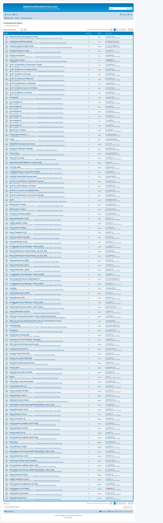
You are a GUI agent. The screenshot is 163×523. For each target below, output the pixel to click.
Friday (12, 139)
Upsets (12, 377)
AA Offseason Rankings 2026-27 (21, 41)
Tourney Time (14, 367)
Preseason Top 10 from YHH (20, 353)
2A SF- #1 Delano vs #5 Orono (20, 74)
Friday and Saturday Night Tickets (22, 46)
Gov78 (13, 145)
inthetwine (14, 229)
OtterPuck (14, 494)
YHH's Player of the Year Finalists (21, 381)
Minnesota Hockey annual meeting (22, 363)
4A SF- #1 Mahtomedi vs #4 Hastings (23, 83)
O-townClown (15, 206)
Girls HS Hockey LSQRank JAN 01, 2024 (24, 465)
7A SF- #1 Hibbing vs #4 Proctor (21, 92)
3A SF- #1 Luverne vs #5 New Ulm (22, 79)
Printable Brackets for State (19, 51)
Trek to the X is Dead (17, 158)
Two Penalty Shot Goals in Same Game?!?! (25, 279)
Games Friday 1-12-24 (17, 432)
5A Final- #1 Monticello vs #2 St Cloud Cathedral (27, 195)
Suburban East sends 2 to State (21, 372)
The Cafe (39, 322)
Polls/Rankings (15, 325)
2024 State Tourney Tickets (19, 400)
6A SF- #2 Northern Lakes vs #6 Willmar (24, 88)
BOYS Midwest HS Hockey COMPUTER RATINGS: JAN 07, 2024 (32, 451)
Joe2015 (13, 52)
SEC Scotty (14, 38)
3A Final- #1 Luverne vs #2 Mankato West (24, 190)
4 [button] (122, 30)
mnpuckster (14, 99)
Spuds (12, 200)
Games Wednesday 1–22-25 (19, 269)
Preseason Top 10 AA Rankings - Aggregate (25, 339)
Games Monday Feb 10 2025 (20, 237)
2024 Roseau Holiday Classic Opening (23, 460)
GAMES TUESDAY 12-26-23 (19, 479)
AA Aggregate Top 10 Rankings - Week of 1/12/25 (27, 274)
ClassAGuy (17, 66)
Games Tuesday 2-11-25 (18, 232)
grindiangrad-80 (15, 140)
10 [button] (129, 30)
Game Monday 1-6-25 (17, 297)
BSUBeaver (14, 150)
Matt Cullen (14, 442)
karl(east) (14, 61)
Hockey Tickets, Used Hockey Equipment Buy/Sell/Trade (56, 47)
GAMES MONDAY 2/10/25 (18, 223)
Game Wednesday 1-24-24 (19, 409)
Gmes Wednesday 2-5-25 (18, 242)
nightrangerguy (15, 136)
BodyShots (14, 373)
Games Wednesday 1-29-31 (19, 265)
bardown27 (14, 168)
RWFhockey (14, 401)
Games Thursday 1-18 (17, 419)
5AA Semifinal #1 (16, 120)
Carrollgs (13, 317)
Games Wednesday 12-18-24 (20, 311)
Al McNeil (13, 288)
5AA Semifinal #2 (16, 116)
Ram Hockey (14, 308)
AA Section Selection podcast (20, 214)
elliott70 (13, 220)
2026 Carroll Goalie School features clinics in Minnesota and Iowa (33, 316)
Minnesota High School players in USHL (24, 37)
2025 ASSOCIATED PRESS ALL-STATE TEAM (26, 162)
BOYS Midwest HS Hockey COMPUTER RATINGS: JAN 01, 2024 (32, 470)
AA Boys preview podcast (19, 349)
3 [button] (119, 30)
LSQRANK (14, 173)
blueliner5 (14, 57)
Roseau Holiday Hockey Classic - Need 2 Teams (26, 307)
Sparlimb (13, 359)
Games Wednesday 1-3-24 (19, 456)
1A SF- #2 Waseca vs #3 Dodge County (23, 69)
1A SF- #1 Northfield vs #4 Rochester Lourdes (26, 65)
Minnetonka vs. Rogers (18, 130)
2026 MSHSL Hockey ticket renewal (22, 144)
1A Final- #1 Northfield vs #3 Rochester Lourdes (27, 181)
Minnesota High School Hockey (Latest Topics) (49, 38)
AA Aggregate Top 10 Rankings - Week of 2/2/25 (26, 246)
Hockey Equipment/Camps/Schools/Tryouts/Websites (50, 317)
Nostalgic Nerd (18, 201)
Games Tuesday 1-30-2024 (19, 391)
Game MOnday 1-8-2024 (18, 446)
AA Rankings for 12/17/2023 (19, 488)
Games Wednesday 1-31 (18, 386)
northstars (14, 345)
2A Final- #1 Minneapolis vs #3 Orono (23, 186)
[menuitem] (15, 14)
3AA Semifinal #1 (16, 125)
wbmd (13, 164)
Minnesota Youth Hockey (41, 364)
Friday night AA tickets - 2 (19, 134)
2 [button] (117, 30)
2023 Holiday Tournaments (19, 493)
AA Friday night (15, 167)
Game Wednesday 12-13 (18, 498)
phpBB (62, 515)
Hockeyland (14, 330)
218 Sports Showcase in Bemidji (21, 148)
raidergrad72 (14, 289)
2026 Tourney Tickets (17, 60)
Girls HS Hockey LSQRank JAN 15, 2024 (24, 423)
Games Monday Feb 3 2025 (19, 260)
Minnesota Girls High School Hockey (47, 150)
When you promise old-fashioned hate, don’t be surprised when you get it (36, 321)
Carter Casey (14, 153)
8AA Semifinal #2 (16, 106)
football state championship (19, 335)
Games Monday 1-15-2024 (19, 428)
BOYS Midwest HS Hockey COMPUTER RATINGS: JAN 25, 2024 (32, 405)
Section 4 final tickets (17, 55)
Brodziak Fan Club (16, 43)
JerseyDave (14, 383)
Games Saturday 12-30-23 (19, 474)
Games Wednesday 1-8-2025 (20, 293)
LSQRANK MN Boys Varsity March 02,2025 (25, 172)
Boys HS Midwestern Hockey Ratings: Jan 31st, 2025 (28, 251)
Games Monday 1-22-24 (18, 414)
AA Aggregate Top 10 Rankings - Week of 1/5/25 (26, 283)
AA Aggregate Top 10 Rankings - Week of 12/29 (26, 302)
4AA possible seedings (18, 228)
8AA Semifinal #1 (16, 111)
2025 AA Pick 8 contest (18, 204)
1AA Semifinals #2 (16, 102)
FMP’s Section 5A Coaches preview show (24, 344)
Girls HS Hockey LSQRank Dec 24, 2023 (24, 484)
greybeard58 (14, 322)
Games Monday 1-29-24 (18, 395)
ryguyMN (16, 103)
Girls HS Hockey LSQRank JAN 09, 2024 (24, 437)
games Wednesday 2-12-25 (19, 218)
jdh (12, 378)
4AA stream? (14, 97)
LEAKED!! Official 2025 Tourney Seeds (23, 176)
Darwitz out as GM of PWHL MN (21, 358)
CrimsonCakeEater (16, 47)
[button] (111, 29)
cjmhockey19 (15, 178)
